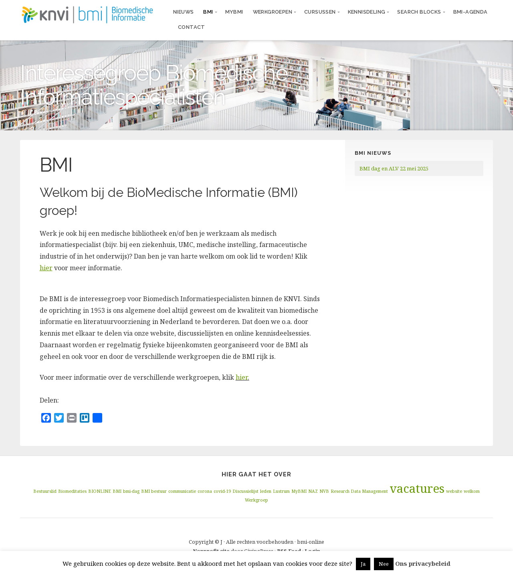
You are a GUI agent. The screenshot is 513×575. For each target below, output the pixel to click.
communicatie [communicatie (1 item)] (182, 491)
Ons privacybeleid (422, 563)
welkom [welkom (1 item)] (472, 491)
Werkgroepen (272, 12)
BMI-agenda (470, 12)
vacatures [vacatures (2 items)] (417, 488)
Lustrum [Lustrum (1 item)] (281, 491)
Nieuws (183, 12)
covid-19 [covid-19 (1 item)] (222, 491)
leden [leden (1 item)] (265, 491)
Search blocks (419, 12)
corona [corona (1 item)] (205, 491)
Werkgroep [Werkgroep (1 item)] (256, 500)
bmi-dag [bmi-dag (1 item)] (131, 491)
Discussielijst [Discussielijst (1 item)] (245, 491)
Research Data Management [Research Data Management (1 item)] (359, 491)
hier (242, 377)
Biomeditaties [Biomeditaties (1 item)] (72, 491)
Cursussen (320, 12)
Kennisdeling (367, 12)
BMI (208, 12)
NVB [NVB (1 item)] (324, 491)
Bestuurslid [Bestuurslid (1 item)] (45, 491)
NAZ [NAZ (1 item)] (313, 491)
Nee (384, 563)
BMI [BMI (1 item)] (117, 491)
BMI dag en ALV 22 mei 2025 (394, 168)
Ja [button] (363, 563)
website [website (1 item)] (454, 491)
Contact (191, 27)
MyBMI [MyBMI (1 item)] (299, 491)
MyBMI (234, 12)
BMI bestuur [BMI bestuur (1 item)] (154, 491)
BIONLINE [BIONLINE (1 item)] (99, 491)
